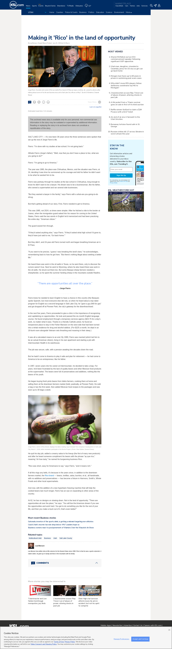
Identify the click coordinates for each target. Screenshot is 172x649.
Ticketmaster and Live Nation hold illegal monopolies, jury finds (37, 601)
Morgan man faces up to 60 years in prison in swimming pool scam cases (126, 77)
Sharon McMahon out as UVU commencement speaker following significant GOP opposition (125, 59)
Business (82, 12)
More (129, 12)
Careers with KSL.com (152, 625)
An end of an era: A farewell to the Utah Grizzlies (125, 118)
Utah (55, 538)
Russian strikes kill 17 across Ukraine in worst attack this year (127, 132)
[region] (86, 638)
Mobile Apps (106, 625)
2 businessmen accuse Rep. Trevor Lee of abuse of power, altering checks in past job (64, 602)
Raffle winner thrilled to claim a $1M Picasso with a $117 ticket (126, 110)
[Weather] (89, 7)
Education (100, 12)
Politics (91, 12)
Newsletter (117, 625)
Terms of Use (123, 181)
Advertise (128, 625)
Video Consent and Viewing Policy (44, 644)
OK (169, 630)
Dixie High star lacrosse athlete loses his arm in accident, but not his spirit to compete (88, 602)
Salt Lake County (65, 538)
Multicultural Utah (35, 538)
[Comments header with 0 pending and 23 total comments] (64, 563)
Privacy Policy (70, 642)
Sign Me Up (121, 175)
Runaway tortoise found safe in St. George (125, 125)
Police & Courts (71, 12)
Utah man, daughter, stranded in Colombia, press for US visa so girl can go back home (127, 68)
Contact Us (137, 625)
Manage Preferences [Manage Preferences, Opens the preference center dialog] (121, 639)
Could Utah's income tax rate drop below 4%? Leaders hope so (53, 524)
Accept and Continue (140, 639)
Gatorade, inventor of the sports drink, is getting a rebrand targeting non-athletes (60, 521)
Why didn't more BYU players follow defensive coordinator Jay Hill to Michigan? (126, 85)
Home (51, 12)
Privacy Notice (113, 183)
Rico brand (49, 476)
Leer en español (95, 107)
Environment (119, 12)
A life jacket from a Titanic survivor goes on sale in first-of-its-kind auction (127, 103)
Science (109, 12)
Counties (59, 12)
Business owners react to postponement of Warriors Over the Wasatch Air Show (61, 527)
